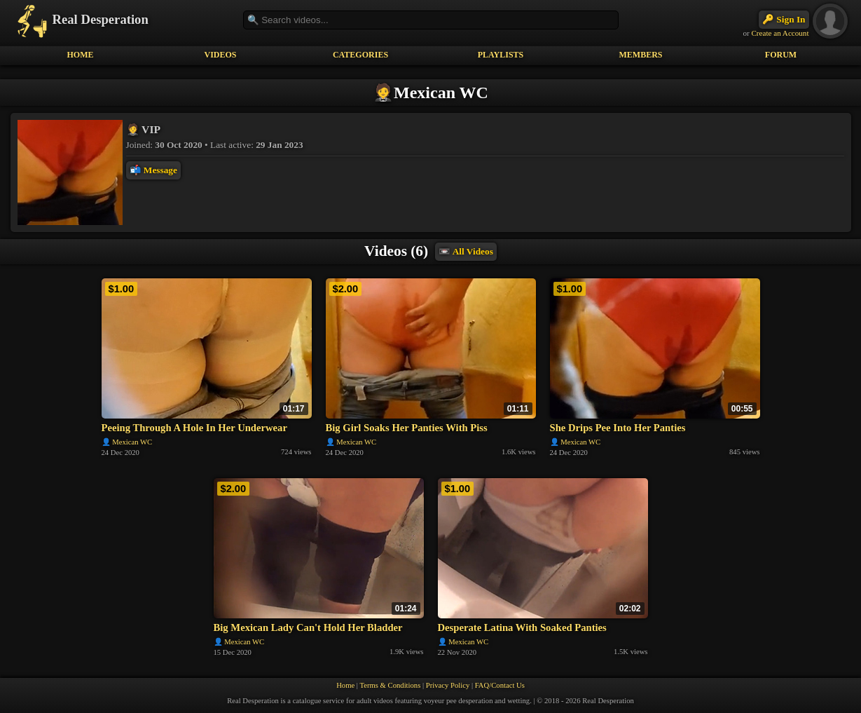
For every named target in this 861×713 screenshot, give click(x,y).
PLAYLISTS (501, 55)
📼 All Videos (466, 251)
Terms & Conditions (389, 685)
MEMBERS (640, 55)
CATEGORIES (360, 55)
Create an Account (779, 33)
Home (345, 685)
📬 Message (153, 170)
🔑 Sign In (783, 19)
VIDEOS (220, 55)
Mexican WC (132, 442)
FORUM (781, 55)
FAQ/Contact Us (500, 685)
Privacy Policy (447, 685)
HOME (80, 55)
